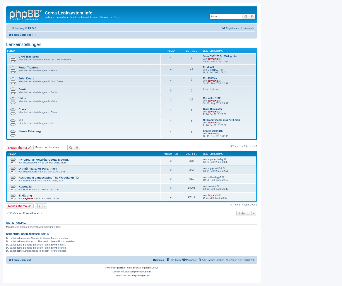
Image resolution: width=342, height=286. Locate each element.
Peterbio (212, 133)
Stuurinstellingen (213, 131)
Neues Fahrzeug (30, 131)
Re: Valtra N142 (212, 98)
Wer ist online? (16, 222)
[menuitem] (32, 28)
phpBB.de (146, 271)
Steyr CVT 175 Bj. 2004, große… (221, 56)
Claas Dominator (212, 109)
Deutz (22, 89)
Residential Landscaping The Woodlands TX (49, 177)
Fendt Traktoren (29, 67)
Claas (22, 109)
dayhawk (213, 59)
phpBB (120, 268)
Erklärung (25, 195)
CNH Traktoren (29, 56)
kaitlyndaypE (30, 180)
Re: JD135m (210, 78)
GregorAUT (214, 69)
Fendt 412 (208, 67)
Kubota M (25, 186)
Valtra (22, 98)
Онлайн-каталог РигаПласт (38, 168)
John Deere (26, 78)
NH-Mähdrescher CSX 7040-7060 (221, 120)
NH (21, 120)
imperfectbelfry (31, 162)
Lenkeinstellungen (23, 44)
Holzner (27, 189)
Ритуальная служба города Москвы (44, 159)
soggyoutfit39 (30, 171)
